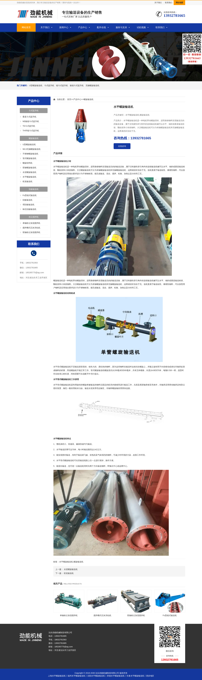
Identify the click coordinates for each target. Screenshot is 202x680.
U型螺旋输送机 (35, 85)
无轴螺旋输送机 (92, 85)
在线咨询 (122, 146)
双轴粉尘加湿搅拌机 (31, 232)
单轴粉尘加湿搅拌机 (31, 223)
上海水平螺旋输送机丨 (58, 676)
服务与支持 (121, 27)
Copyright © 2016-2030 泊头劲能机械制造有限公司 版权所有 (101, 673)
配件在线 (101, 27)
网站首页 (26, 27)
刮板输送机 (34, 189)
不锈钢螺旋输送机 (30, 154)
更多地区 (150, 676)
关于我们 (158, 3)
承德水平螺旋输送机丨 (117, 676)
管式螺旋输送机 (29, 158)
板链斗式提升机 (77, 85)
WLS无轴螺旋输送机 (32, 149)
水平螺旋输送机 (29, 177)
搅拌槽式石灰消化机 (31, 228)
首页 (69, 99)
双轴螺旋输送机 (29, 167)
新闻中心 (63, 27)
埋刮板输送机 (28, 204)
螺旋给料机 (27, 163)
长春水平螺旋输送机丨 (136, 676)
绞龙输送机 (27, 181)
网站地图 (179, 3)
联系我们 (168, 3)
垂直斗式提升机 (29, 117)
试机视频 (141, 27)
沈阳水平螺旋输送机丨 (97, 676)
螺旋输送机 (34, 138)
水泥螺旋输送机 (29, 172)
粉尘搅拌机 (34, 217)
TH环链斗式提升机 (31, 130)
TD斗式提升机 (29, 126)
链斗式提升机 (62, 85)
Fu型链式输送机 (30, 195)
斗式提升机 (49, 85)
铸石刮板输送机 (29, 209)
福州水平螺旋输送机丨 (77, 676)
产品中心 (82, 27)
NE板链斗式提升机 (31, 121)
